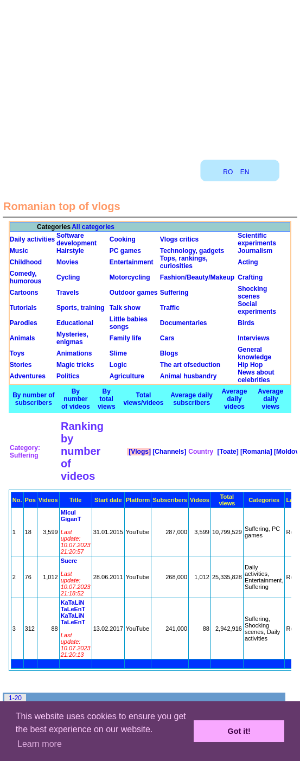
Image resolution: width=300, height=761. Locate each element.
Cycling (68, 277)
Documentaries (183, 323)
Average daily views (270, 399)
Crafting (250, 277)
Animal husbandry (188, 376)
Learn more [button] (39, 744)
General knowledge (254, 353)
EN (245, 172)
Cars (167, 338)
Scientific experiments (257, 239)
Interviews (254, 338)
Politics (68, 376)
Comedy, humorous (26, 277)
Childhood (26, 262)
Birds (246, 323)
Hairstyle (70, 251)
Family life (126, 338)
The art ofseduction (190, 365)
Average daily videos (234, 399)
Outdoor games (134, 292)
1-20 (15, 698)
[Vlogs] (139, 451)
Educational (74, 323)
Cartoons (24, 292)
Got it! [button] (239, 731)
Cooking (123, 239)
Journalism (255, 251)
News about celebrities (256, 376)
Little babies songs (129, 323)
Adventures (28, 376)
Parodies (23, 323)
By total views (107, 399)
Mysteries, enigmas (72, 338)
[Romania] (255, 451)
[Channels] (168, 451)
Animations (74, 353)
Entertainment (132, 262)
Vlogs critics (179, 239)
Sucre (69, 560)
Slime (118, 353)
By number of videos (75, 399)
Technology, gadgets (192, 251)
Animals (22, 338)
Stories (21, 365)
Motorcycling (130, 277)
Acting (248, 262)
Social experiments (257, 307)
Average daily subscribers (191, 399)
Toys (17, 353)
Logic (118, 365)
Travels (67, 292)
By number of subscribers (33, 399)
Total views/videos (143, 399)
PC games (125, 251)
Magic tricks (75, 365)
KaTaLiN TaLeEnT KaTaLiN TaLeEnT (73, 612)
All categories (93, 227)
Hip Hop (250, 365)
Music (19, 251)
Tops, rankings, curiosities (184, 262)
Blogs (169, 353)
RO (228, 172)
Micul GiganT (71, 515)
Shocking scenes (252, 292)
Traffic (170, 308)
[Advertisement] (150, 76)
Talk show (125, 308)
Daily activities (32, 239)
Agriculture (127, 376)
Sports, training (80, 308)
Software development (76, 239)
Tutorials (23, 308)
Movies (67, 262)
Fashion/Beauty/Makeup (197, 277)
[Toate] (226, 451)
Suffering (174, 292)
